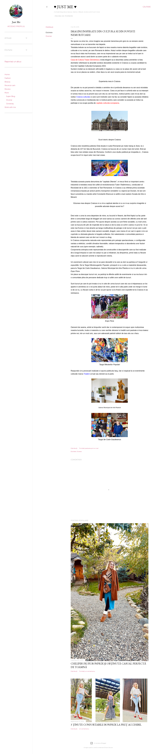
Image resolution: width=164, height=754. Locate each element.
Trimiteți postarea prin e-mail (88, 448)
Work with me (10, 107)
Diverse (49, 36)
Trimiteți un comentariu (87, 671)
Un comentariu (84, 729)
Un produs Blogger (98, 743)
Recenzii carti (10, 85)
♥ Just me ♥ (65, 6)
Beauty (7, 82)
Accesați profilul (16, 26)
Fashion (8, 78)
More (7, 93)
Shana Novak (108, 747)
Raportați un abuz (13, 62)
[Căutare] (147, 7)
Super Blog (10, 96)
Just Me (16, 22)
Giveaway (10, 104)
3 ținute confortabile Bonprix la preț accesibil (106, 724)
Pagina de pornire (64, 16)
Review (7, 89)
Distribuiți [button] (49, 27)
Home (7, 74)
